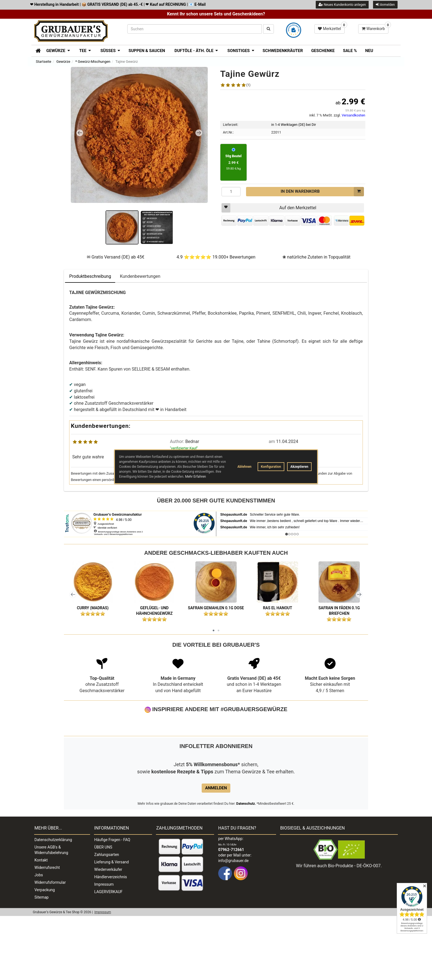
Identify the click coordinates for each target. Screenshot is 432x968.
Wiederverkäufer (108, 921)
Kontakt (41, 912)
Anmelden (385, 4)
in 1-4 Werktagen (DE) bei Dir (293, 125)
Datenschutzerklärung (53, 892)
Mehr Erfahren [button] (195, 476)
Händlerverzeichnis (110, 929)
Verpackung (44, 942)
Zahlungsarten (106, 906)
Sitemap (41, 949)
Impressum (104, 936)
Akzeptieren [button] (299, 467)
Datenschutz (245, 856)
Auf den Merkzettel (269, 208)
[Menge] (231, 191)
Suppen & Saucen (146, 50)
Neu (369, 50)
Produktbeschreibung (90, 276)
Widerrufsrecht (47, 919)
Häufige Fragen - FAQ (112, 892)
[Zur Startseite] (36, 50)
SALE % (350, 50)
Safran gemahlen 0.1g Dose (216, 608)
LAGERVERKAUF (108, 944)
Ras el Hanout (277, 608)
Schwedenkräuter (283, 50)
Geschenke (322, 50)
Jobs (38, 927)
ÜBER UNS (103, 899)
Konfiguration (271, 467)
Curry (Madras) (93, 608)
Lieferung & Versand (111, 914)
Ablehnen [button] (244, 467)
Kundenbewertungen (140, 276)
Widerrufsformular (50, 934)
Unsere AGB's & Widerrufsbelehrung (51, 902)
